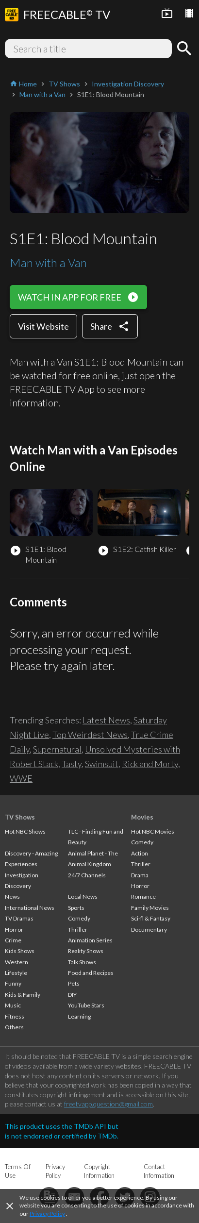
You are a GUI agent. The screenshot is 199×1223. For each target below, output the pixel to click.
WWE (21, 778)
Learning (79, 1016)
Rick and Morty (150, 763)
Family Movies (150, 907)
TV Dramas (19, 918)
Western (16, 962)
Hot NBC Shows (25, 831)
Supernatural (57, 749)
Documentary (149, 929)
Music (13, 1005)
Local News (83, 896)
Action (139, 853)
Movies (142, 817)
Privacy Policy (47, 1213)
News (12, 896)
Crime (13, 940)
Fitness (14, 1016)
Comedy (79, 918)
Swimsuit (101, 763)
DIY (72, 994)
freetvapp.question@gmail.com (108, 1104)
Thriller (77, 929)
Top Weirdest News (90, 734)
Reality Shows (85, 951)
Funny (13, 983)
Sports (76, 907)
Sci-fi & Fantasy (150, 918)
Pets (74, 983)
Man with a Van (48, 262)
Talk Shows (82, 962)
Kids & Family (22, 994)
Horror (14, 929)
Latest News (106, 720)
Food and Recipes (91, 972)
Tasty (72, 763)
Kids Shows (19, 951)
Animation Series (90, 940)
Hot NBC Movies (152, 831)
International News (29, 907)
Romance (143, 896)
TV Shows (20, 817)
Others (14, 1027)
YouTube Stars (86, 1005)
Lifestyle (16, 972)
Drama (140, 875)
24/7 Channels (87, 875)
